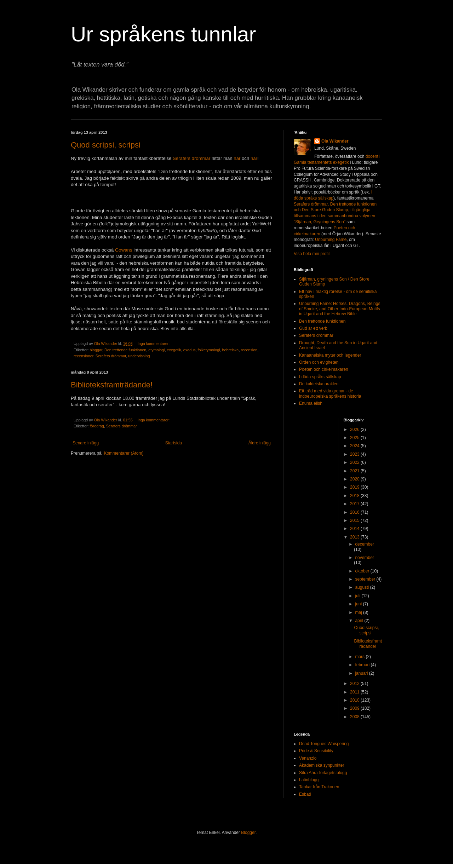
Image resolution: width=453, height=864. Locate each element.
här (237, 158)
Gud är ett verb (313, 328)
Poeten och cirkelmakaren (323, 369)
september (365, 579)
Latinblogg (309, 779)
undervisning (139, 356)
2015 (355, 520)
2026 (355, 429)
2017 (355, 503)
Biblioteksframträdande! (112, 384)
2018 (355, 495)
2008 (355, 716)
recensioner (83, 356)
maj (359, 612)
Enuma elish (310, 403)
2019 (355, 487)
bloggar (96, 350)
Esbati (305, 794)
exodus (189, 350)
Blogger (248, 832)
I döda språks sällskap (320, 376)
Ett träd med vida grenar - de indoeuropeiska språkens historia (330, 393)
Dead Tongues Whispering (324, 743)
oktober (362, 571)
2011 (355, 692)
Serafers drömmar (191, 158)
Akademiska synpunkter (321, 765)
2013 (355, 537)
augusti (362, 587)
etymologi (156, 350)
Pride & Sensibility (316, 750)
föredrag (97, 426)
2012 (355, 683)
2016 (355, 512)
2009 (355, 708)
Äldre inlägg (259, 442)
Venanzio (307, 758)
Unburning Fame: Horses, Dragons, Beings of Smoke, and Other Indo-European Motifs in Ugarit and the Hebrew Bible (339, 308)
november (364, 557)
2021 (355, 470)
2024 (355, 445)
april (359, 620)
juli (358, 595)
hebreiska (230, 350)
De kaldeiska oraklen (318, 383)
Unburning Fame (330, 239)
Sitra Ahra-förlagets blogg (323, 772)
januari (362, 673)
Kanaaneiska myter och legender (330, 355)
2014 (355, 528)
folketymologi (209, 350)
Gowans (123, 250)
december (364, 544)
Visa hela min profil (311, 253)
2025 (355, 437)
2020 (355, 479)
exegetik (174, 350)
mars (360, 656)
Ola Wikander (335, 141)
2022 (355, 462)
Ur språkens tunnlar (163, 34)
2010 (355, 700)
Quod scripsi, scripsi (106, 144)
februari (363, 664)
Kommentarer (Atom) (123, 453)
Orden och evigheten (318, 362)
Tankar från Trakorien (319, 786)
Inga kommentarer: (154, 343)
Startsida (173, 442)
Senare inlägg (86, 442)
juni (359, 603)
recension (249, 350)
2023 (355, 454)
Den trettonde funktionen (125, 350)
